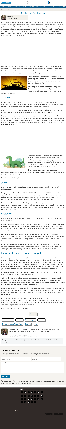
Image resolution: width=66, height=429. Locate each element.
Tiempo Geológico (7, 320)
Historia (25, 6)
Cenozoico (19, 320)
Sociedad (38, 6)
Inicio (2, 10)
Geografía (46, 6)
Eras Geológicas (30, 320)
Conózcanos (18, 410)
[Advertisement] (33, 51)
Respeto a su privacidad (8, 410)
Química (59, 6)
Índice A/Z (3, 6)
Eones (35, 324)
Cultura (31, 6)
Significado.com (6, 2)
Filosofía (10, 6)
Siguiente (33, 314)
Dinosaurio (41, 320)
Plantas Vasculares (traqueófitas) (12, 324)
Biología (52, 6)
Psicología (18, 6)
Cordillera (28, 324)
